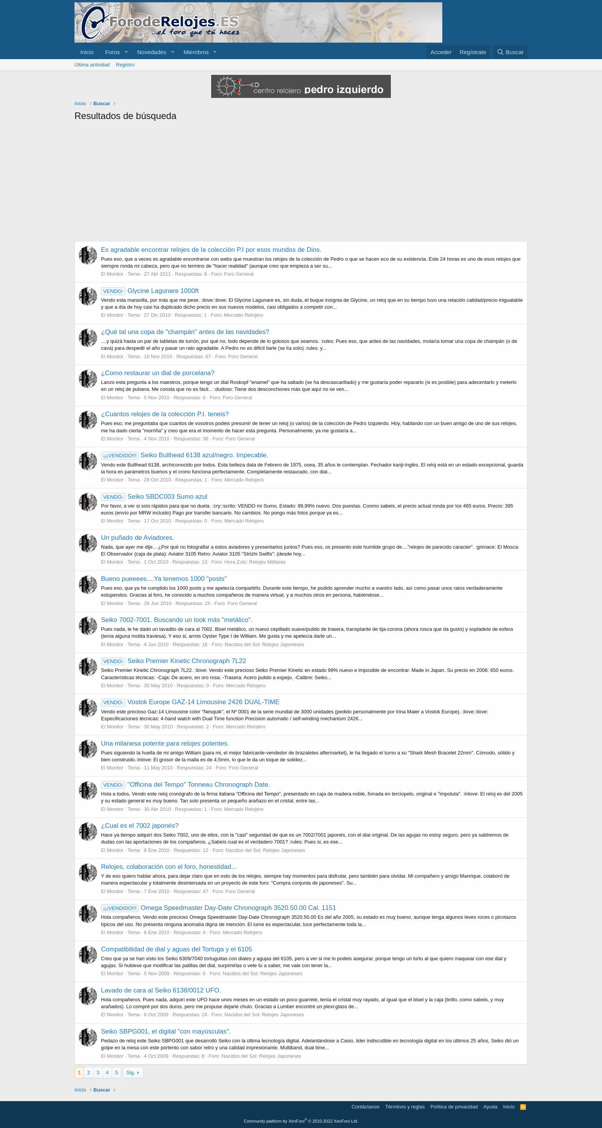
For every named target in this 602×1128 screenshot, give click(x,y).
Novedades (151, 52)
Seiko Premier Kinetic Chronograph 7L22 (173, 661)
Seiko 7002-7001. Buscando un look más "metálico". (177, 620)
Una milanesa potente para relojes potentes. (165, 743)
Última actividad (92, 65)
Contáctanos (366, 1107)
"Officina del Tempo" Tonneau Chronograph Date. (185, 784)
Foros (112, 52)
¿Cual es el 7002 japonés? (140, 825)
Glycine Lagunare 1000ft (149, 290)
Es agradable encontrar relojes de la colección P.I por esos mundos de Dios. (211, 249)
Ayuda (490, 1107)
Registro (125, 65)
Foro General (239, 274)
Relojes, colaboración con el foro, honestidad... (169, 866)
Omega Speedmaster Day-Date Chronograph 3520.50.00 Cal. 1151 (218, 907)
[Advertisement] (301, 183)
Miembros (196, 52)
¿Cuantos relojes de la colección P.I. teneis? (165, 414)
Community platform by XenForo (301, 1121)
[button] (126, 52)
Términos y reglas (405, 1107)
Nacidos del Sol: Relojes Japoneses (264, 644)
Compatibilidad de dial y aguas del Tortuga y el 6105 (176, 949)
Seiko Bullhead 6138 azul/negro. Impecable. (184, 455)
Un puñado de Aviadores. (137, 537)
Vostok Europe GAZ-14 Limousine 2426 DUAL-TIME (190, 702)
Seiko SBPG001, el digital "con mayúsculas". (166, 1031)
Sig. (130, 1072)
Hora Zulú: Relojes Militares (255, 562)
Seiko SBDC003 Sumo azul (154, 496)
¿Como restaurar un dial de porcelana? (158, 373)
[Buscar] (510, 52)
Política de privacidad (454, 1107)
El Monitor (112, 274)
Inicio (87, 52)
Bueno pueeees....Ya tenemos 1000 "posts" (164, 578)
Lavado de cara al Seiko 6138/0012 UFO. (161, 990)
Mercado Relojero (243, 315)
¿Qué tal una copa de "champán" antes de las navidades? (185, 332)
